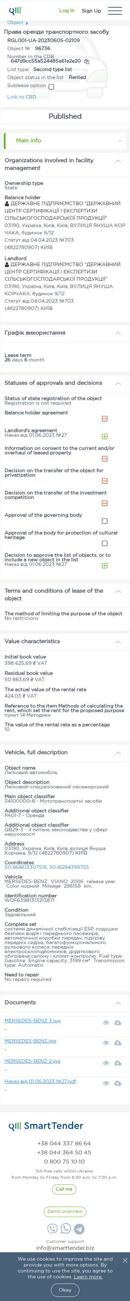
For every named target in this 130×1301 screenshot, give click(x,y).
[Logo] (14, 10)
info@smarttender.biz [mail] (65, 1248)
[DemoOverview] (65, 1212)
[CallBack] (64, 1189)
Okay (65, 1290)
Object (15, 23)
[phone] (64, 1143)
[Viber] (51, 1231)
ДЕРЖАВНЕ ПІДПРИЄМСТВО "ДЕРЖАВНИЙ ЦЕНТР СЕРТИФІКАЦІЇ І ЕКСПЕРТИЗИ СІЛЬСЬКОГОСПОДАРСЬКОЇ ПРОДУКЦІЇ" (63, 211)
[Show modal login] (67, 11)
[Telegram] (78, 1231)
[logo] (46, 1126)
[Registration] (91, 11)
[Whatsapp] (65, 1232)
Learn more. (88, 1277)
